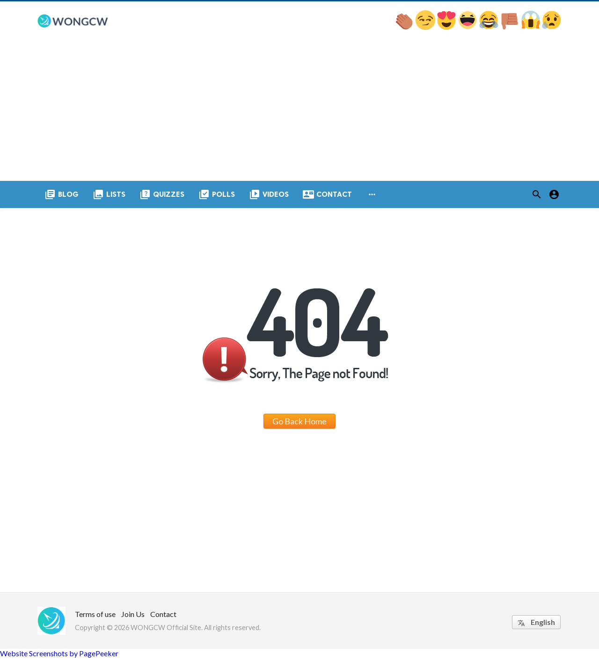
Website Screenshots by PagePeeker (59, 655)
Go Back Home (299, 423)
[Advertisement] (299, 112)
